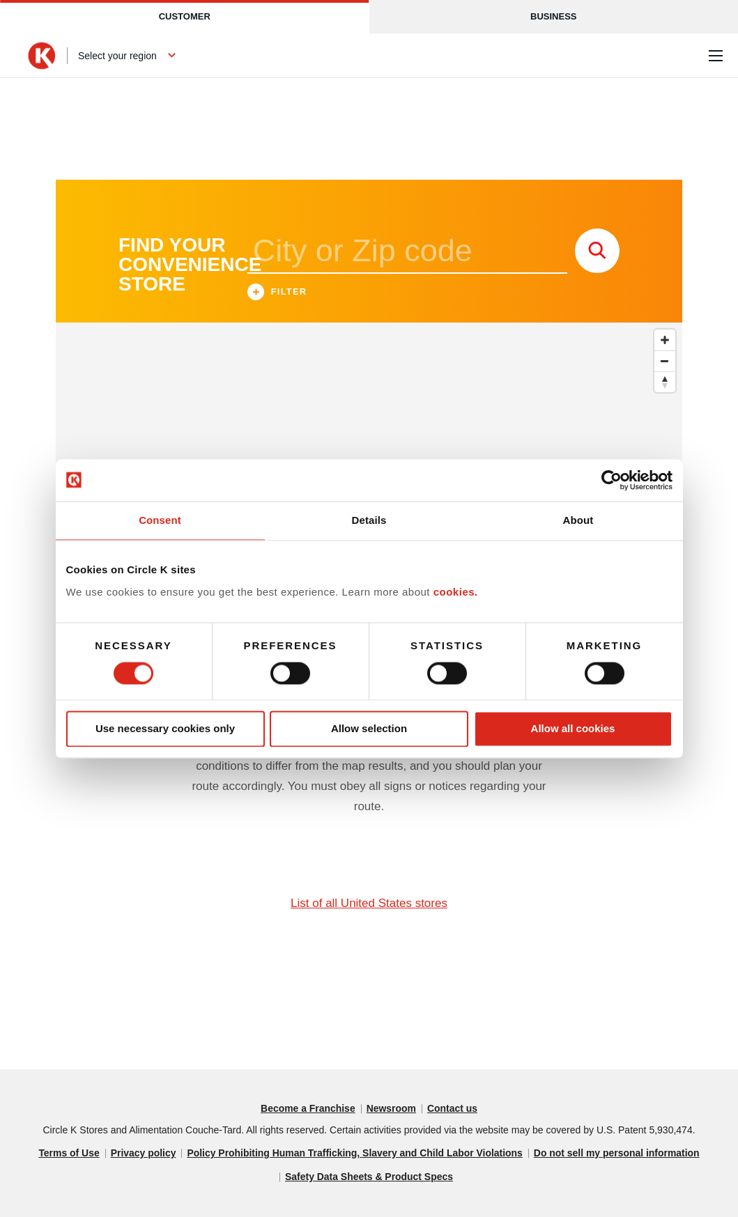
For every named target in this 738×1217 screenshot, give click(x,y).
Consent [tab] (160, 520)
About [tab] (578, 520)
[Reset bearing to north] (664, 381)
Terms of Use (67, 1153)
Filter (277, 293)
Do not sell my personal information (618, 1153)
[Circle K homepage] (42, 56)
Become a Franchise (307, 1109)
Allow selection (369, 729)
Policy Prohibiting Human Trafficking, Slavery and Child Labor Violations (354, 1153)
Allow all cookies (573, 729)
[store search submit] (597, 250)
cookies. (455, 592)
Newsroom (392, 1109)
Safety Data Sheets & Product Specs (369, 1177)
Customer (184, 16)
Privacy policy (142, 1153)
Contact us (452, 1109)
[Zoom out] (664, 360)
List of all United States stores (369, 903)
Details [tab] (369, 520)
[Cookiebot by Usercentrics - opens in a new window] (611, 480)
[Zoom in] (664, 340)
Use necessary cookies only (165, 729)
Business (553, 16)
